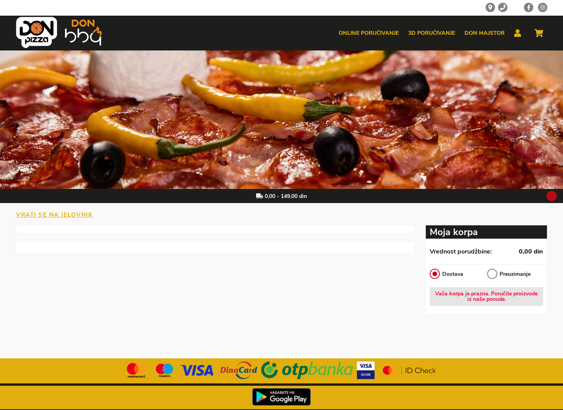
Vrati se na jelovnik (54, 215)
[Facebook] (528, 7)
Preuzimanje (509, 274)
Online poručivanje (369, 33)
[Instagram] (542, 7)
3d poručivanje (431, 33)
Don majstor (484, 33)
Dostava (446, 274)
